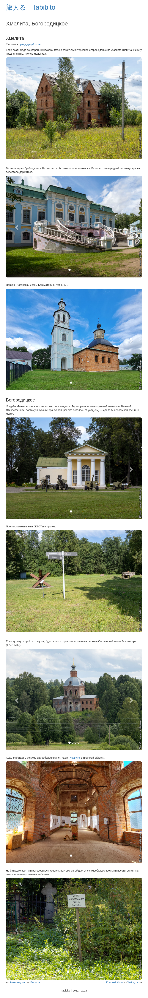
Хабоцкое (132, 982)
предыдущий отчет (30, 44)
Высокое (35, 982)
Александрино (18, 982)
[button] (16, 226)
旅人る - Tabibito (30, 7)
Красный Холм (114, 982)
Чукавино (74, 757)
